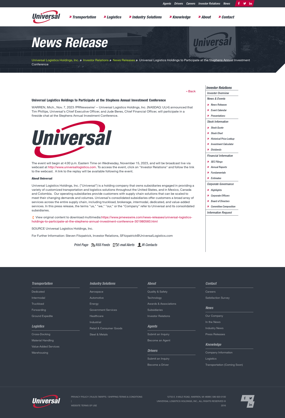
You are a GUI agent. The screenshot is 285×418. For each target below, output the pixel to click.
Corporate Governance (220, 184)
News (226, 3)
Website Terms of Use (84, 405)
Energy (94, 303)
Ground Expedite (42, 316)
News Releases (124, 60)
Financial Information (220, 155)
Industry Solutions (147, 16)
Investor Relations (209, 3)
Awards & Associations (161, 303)
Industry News (214, 328)
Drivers (178, 3)
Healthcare (97, 316)
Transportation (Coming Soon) (224, 364)
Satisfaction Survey (217, 297)
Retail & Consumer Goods (106, 328)
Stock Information (217, 121)
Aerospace (96, 291)
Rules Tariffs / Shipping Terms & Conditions (116, 396)
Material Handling (43, 340)
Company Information (219, 352)
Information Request (219, 212)
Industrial (95, 322)
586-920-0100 (219, 396)
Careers (190, 3)
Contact (227, 16)
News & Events (216, 98)
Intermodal (38, 297)
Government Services (103, 309)
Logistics (114, 16)
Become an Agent (158, 340)
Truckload (38, 303)
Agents (167, 3)
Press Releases (215, 334)
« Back (191, 91)
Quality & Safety (157, 291)
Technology (154, 297)
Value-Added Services (45, 346)
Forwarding (39, 309)
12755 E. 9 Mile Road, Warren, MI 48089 (189, 396)
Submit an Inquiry (158, 334)
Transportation (84, 16)
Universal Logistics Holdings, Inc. (55, 60)
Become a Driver (158, 364)
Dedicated (38, 291)
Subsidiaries (155, 309)
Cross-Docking (41, 334)
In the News (212, 322)
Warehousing (40, 352)
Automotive (97, 297)
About (206, 16)
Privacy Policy (80, 396)
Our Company (214, 315)
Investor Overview (218, 93)
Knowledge (181, 16)
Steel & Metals (99, 334)
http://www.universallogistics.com (72, 167)
